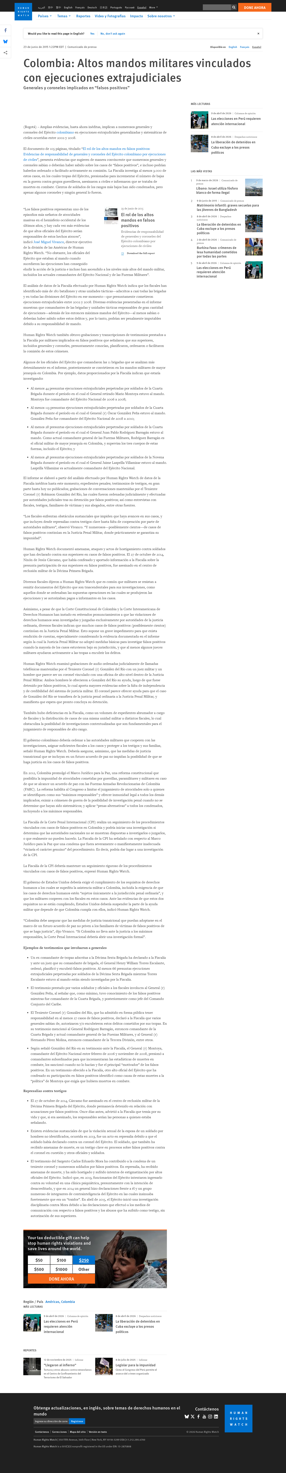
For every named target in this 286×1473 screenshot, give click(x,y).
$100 (61, 1260)
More (154, 7)
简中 (50, 7)
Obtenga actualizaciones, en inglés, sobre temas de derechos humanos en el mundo (107, 1411)
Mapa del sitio (78, 1431)
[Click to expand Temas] (64, 16)
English (68, 7)
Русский (129, 7)
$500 (39, 1269)
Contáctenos (42, 1431)
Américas (52, 1301)
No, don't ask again (113, 33)
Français (80, 7)
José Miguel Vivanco (49, 242)
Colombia (68, 1301)
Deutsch (92, 7)
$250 (84, 1260)
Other (83, 1269)
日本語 (103, 7)
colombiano (66, 132)
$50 (39, 1260)
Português (116, 7)
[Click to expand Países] (45, 16)
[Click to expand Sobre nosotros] (161, 16)
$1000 (61, 1269)
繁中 (58, 7)
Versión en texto (98, 1431)
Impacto (136, 15)
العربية (41, 7)
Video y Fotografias (110, 15)
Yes (92, 33)
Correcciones (59, 1431)
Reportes (83, 15)
